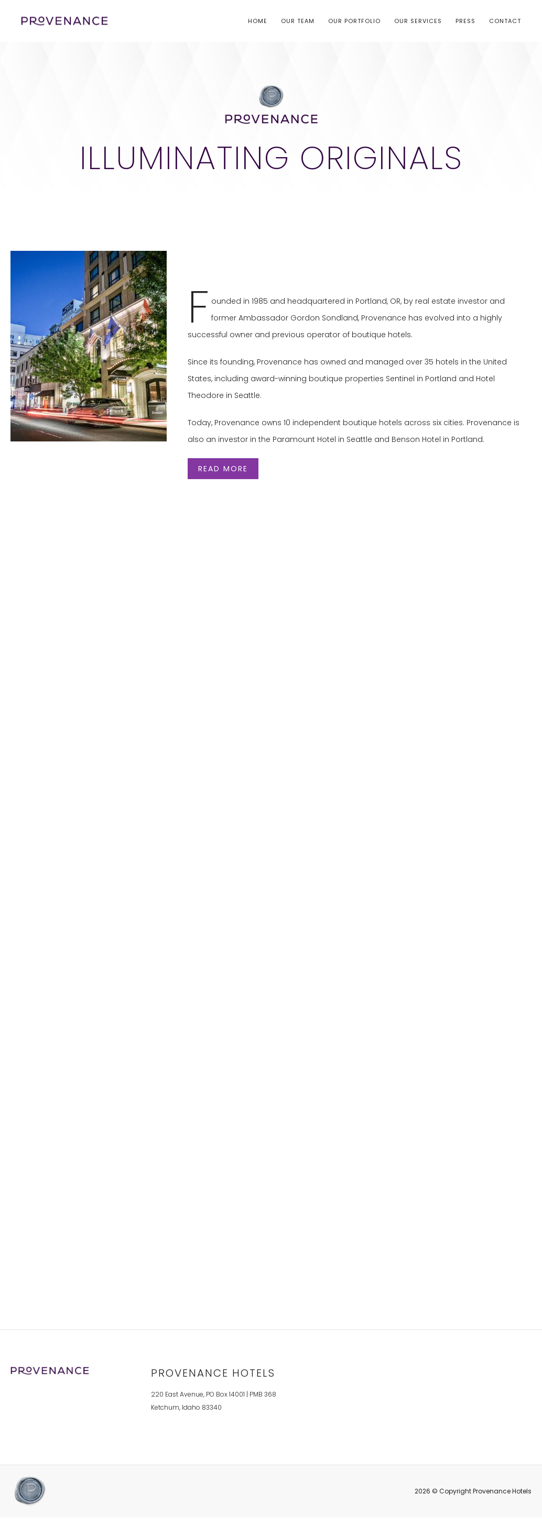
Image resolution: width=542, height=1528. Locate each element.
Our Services (418, 21)
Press (465, 21)
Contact (505, 21)
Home (257, 21)
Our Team (298, 21)
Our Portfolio (354, 21)
